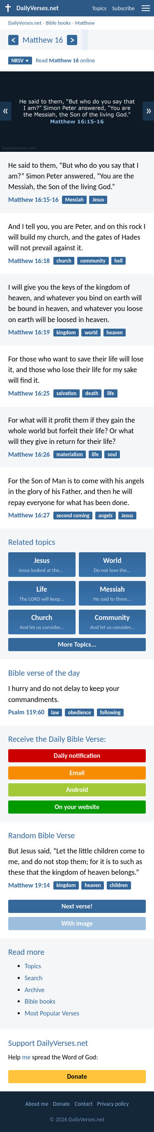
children (119, 885)
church (63, 261)
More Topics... (77, 644)
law (55, 712)
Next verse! (77, 906)
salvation (66, 393)
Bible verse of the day (44, 673)
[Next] (72, 40)
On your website (77, 807)
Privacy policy (113, 1103)
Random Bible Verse (41, 835)
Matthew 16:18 (29, 261)
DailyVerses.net (24, 23)
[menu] (146, 11)
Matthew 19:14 (29, 885)
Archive (34, 990)
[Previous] (13, 40)
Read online (65, 60)
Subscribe (123, 8)
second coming (72, 515)
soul (112, 454)
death (91, 393)
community (92, 261)
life (110, 393)
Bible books (58, 23)
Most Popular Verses (52, 1013)
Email (77, 773)
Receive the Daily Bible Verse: (57, 739)
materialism (69, 454)
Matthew (84, 23)
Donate (77, 1076)
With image (77, 923)
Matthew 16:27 (29, 515)
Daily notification (77, 755)
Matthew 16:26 (29, 454)
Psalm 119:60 (26, 712)
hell (119, 261)
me (26, 1057)
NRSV (20, 60)
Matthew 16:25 (29, 393)
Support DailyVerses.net (48, 1043)
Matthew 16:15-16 (33, 200)
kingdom (66, 332)
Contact (83, 1103)
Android (77, 790)
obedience (79, 712)
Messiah (74, 200)
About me (36, 1103)
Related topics (31, 542)
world (91, 332)
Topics (99, 8)
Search (34, 978)
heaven (114, 332)
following (110, 712)
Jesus (98, 200)
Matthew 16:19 (29, 332)
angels (105, 515)
